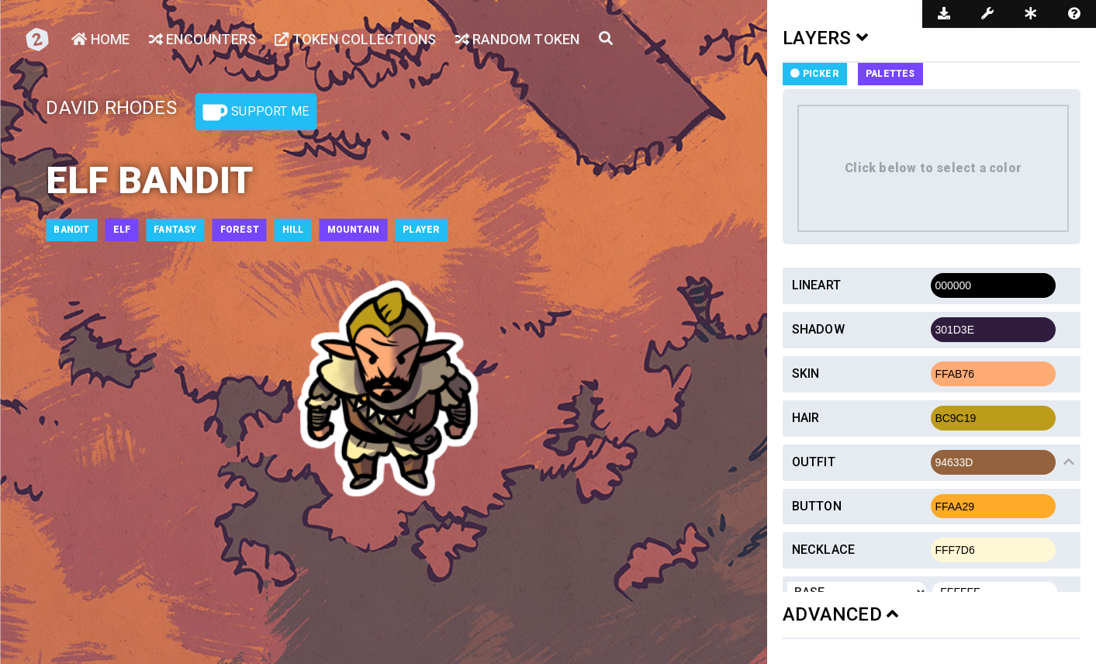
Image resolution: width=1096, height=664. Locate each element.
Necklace (824, 549)
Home (100, 39)
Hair (806, 417)
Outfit (813, 462)
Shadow (818, 329)
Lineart (816, 285)
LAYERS (825, 38)
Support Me (256, 112)
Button (817, 506)
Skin (806, 373)
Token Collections (355, 39)
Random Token (517, 39)
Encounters (202, 39)
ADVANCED (840, 614)
